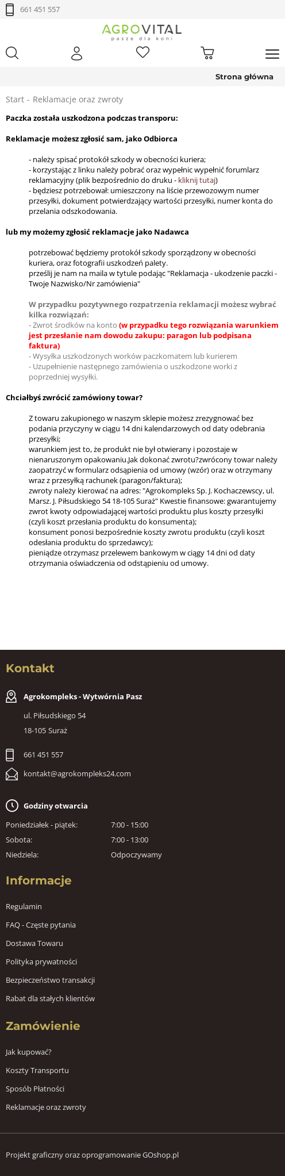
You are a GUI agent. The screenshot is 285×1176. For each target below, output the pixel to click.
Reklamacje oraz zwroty (46, 1107)
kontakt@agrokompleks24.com (77, 773)
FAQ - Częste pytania (41, 925)
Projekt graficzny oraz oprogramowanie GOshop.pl (92, 1155)
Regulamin (24, 906)
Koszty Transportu (37, 1070)
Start (15, 99)
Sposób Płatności (35, 1088)
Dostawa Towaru (34, 943)
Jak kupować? (29, 1052)
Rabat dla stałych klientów (50, 998)
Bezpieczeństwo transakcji (50, 980)
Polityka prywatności (41, 961)
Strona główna (244, 76)
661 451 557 (40, 9)
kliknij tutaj (196, 180)
